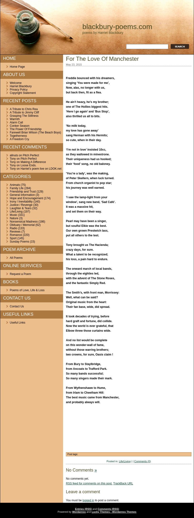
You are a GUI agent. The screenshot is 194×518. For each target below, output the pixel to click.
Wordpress (79, 511)
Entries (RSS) (83, 509)
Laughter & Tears (20, 208)
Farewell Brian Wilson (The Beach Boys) (35, 132)
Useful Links (17, 322)
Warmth (15, 119)
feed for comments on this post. (89, 483)
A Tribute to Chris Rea (24, 109)
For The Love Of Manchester (102, 59)
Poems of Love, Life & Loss (27, 290)
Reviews (15, 231)
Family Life (17, 188)
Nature (14, 218)
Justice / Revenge (21, 205)
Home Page (17, 66)
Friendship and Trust (23, 191)
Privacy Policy (19, 89)
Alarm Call (16, 122)
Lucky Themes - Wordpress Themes (114, 511)
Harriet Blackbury (21, 86)
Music (13, 215)
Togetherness (18, 135)
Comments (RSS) (108, 509)
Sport (13, 238)
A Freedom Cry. (20, 139)
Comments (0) (142, 461)
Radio (13, 228)
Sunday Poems (19, 241)
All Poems (16, 257)
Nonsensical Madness (24, 221)
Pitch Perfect (31, 155)
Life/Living (16, 211)
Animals (15, 185)
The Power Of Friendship (25, 129)
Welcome (16, 83)
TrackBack (123, 483)
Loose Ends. (28, 165)
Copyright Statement (23, 93)
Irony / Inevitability (21, 201)
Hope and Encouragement (26, 198)
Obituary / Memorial (22, 225)
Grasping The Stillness (24, 115)
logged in (88, 500)
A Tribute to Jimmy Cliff (24, 112)
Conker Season (20, 125)
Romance (16, 235)
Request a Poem (20, 274)
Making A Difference (33, 162)
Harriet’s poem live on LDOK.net (40, 168)
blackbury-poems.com (117, 26)
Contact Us (17, 306)
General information (22, 195)
